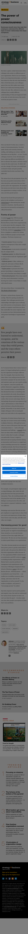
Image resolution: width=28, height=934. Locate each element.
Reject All (14, 468)
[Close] (25, 456)
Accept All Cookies (14, 472)
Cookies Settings (14, 476)
